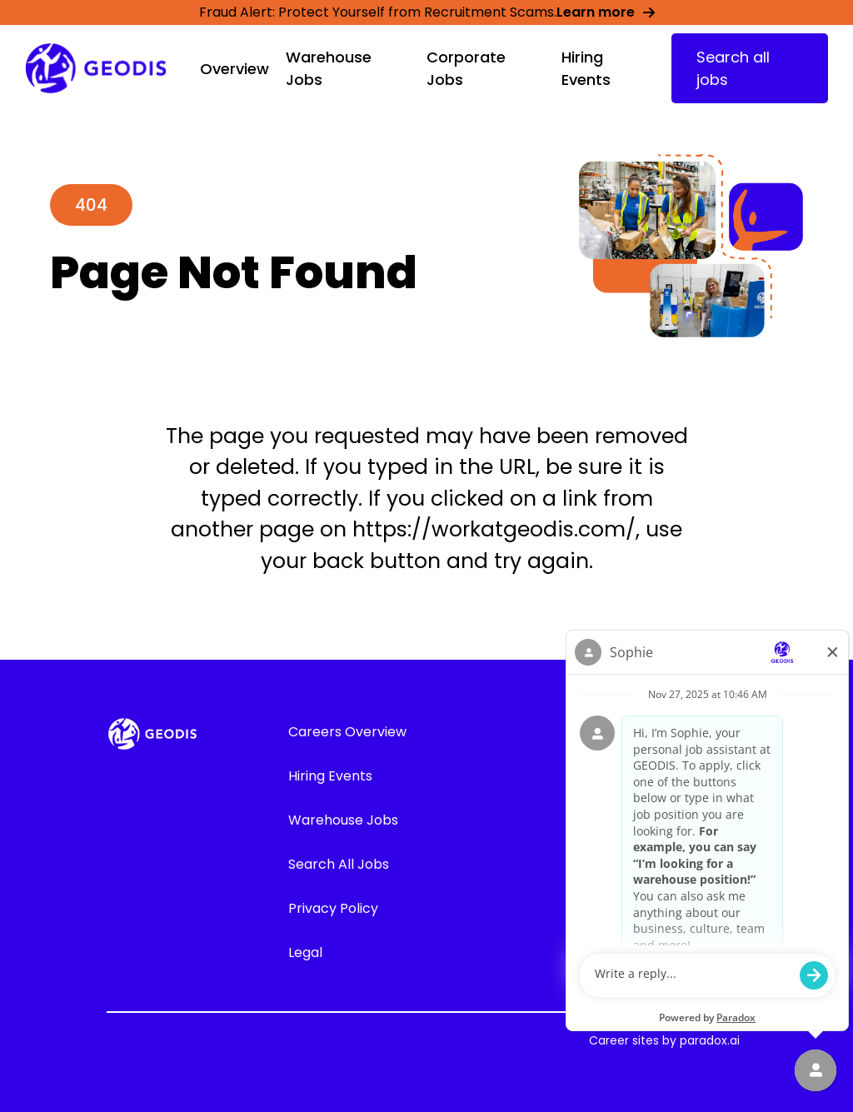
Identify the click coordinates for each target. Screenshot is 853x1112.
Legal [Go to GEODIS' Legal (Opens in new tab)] (305, 952)
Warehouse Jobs (343, 820)
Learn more (605, 12)
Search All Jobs (338, 864)
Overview (234, 68)
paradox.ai (710, 1040)
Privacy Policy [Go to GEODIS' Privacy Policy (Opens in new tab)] (333, 908)
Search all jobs (733, 68)
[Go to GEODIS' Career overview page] (96, 69)
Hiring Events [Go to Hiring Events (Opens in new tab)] (330, 775)
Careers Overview (347, 731)
